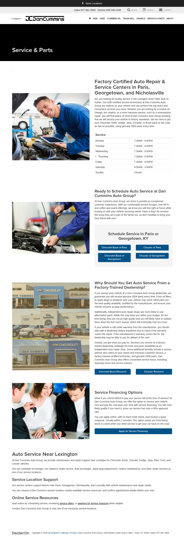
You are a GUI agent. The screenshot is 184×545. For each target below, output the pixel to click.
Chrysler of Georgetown (152, 255)
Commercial (114, 18)
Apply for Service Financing (133, 431)
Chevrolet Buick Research (112, 371)
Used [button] (102, 18)
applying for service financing (93, 503)
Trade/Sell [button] (128, 18)
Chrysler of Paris (152, 247)
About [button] (170, 18)
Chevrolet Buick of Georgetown (114, 257)
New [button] (95, 18)
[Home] (90, 18)
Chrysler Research (154, 371)
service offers (67, 503)
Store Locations (92, 3)
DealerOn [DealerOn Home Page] (55, 533)
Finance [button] (141, 18)
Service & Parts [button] (155, 18)
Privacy (73, 533)
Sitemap (65, 533)
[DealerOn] (20, 533)
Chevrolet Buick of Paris (114, 247)
